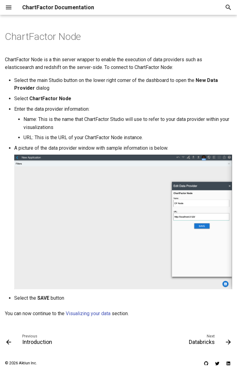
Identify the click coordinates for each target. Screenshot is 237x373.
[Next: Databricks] (208, 340)
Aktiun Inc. (28, 363)
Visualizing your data (88, 313)
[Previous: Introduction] (30, 340)
